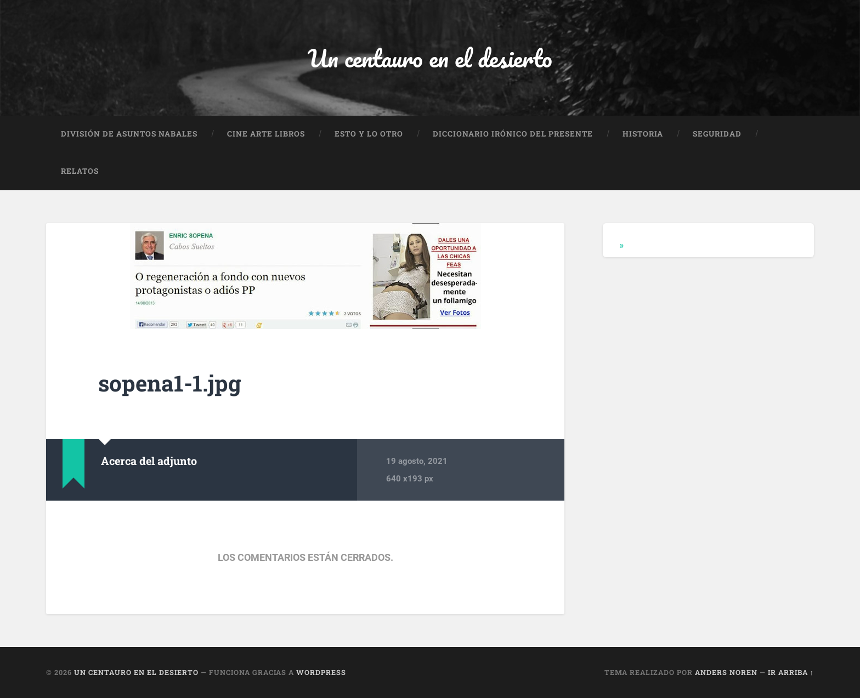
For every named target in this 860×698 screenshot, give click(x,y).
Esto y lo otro (369, 134)
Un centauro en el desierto (430, 57)
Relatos (80, 171)
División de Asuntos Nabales (129, 134)
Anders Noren (726, 672)
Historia (643, 134)
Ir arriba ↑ (791, 672)
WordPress (321, 672)
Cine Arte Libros (266, 134)
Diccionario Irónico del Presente (513, 134)
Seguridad (717, 134)
